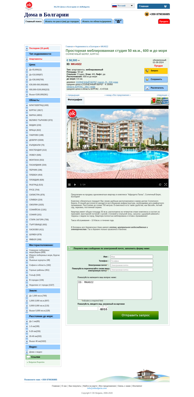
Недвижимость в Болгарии (87, 47)
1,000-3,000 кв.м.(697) (39, 301)
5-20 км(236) (35, 331)
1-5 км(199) (34, 326)
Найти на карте (90, 386)
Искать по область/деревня (96, 21)
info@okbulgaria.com (97, 388)
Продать (164, 21)
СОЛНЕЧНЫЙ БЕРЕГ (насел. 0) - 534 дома (97, 82)
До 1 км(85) (34, 321)
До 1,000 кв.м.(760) (38, 296)
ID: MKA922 (115, 290)
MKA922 (104, 47)
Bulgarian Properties (36, 362)
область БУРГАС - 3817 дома (81, 86)
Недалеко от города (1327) (41, 285)
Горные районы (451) (39, 270)
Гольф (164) (34, 275)
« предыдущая (72, 95)
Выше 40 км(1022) (37, 341)
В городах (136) (36, 280)
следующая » (163, 95)
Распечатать (157, 88)
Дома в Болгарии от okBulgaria (75, 7)
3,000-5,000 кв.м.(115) (39, 306)
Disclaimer (137, 386)
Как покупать (75, 386)
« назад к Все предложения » (118, 95)
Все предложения (107, 386)
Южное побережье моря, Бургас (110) (44, 256)
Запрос (154, 70)
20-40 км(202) (35, 336)
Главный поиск (34, 21)
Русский (122, 5)
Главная (144, 6)
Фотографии (75, 99)
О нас (64, 386)
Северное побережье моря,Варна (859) (39, 251)
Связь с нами (124, 386)
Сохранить (156, 79)
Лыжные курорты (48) (39, 260)
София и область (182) (40, 265)
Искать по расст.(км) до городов (62, 21)
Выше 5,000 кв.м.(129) (39, 311)
